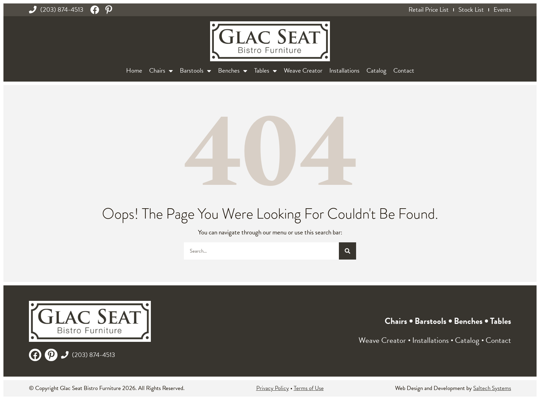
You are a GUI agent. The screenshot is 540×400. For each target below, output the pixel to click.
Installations (344, 70)
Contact (403, 70)
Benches (232, 70)
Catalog (376, 70)
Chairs (161, 70)
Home (134, 70)
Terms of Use (309, 388)
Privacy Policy (272, 388)
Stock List (471, 9)
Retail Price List (428, 9)
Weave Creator (303, 70)
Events (502, 9)
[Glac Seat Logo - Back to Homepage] (270, 41)
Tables (265, 70)
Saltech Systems (492, 388)
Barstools (195, 70)
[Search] (347, 251)
